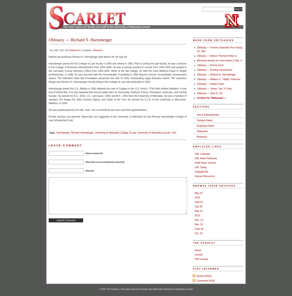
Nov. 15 (199, 224)
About (198, 250)
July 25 (198, 206)
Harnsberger (63, 132)
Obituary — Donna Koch (210, 65)
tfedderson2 (75, 50)
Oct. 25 (199, 233)
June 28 (199, 228)
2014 (197, 197)
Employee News (205, 125)
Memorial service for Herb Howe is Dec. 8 (219, 60)
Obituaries (98, 50)
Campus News (205, 120)
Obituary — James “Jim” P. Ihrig (214, 88)
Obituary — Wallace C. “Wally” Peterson (218, 79)
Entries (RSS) (204, 276)
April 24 (199, 202)
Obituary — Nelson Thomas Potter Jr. (217, 55)
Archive (199, 254)
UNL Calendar (202, 153)
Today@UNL (201, 171)
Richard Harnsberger (82, 132)
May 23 (199, 211)
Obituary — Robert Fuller (210, 84)
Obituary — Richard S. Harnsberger (216, 74)
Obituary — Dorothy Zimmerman (214, 70)
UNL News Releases (206, 158)
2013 (197, 215)
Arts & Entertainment (208, 114)
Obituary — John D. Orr (210, 93)
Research (202, 136)
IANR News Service (205, 162)
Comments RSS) (206, 280)
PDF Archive (201, 259)
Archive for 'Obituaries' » (211, 98)
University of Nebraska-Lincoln (153, 132)
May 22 (199, 193)
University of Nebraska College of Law (115, 132)
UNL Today (201, 167)
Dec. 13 (199, 220)
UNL (174, 132)
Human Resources (205, 176)
